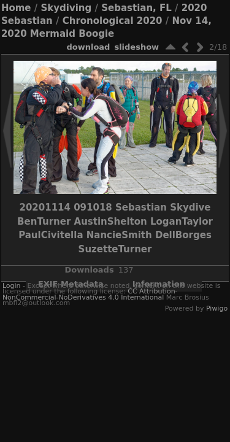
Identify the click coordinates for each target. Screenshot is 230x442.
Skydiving (65, 8)
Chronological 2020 (113, 20)
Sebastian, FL (136, 8)
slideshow (136, 47)
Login (11, 286)
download (88, 47)
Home (16, 8)
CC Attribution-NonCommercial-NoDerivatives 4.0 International (90, 294)
